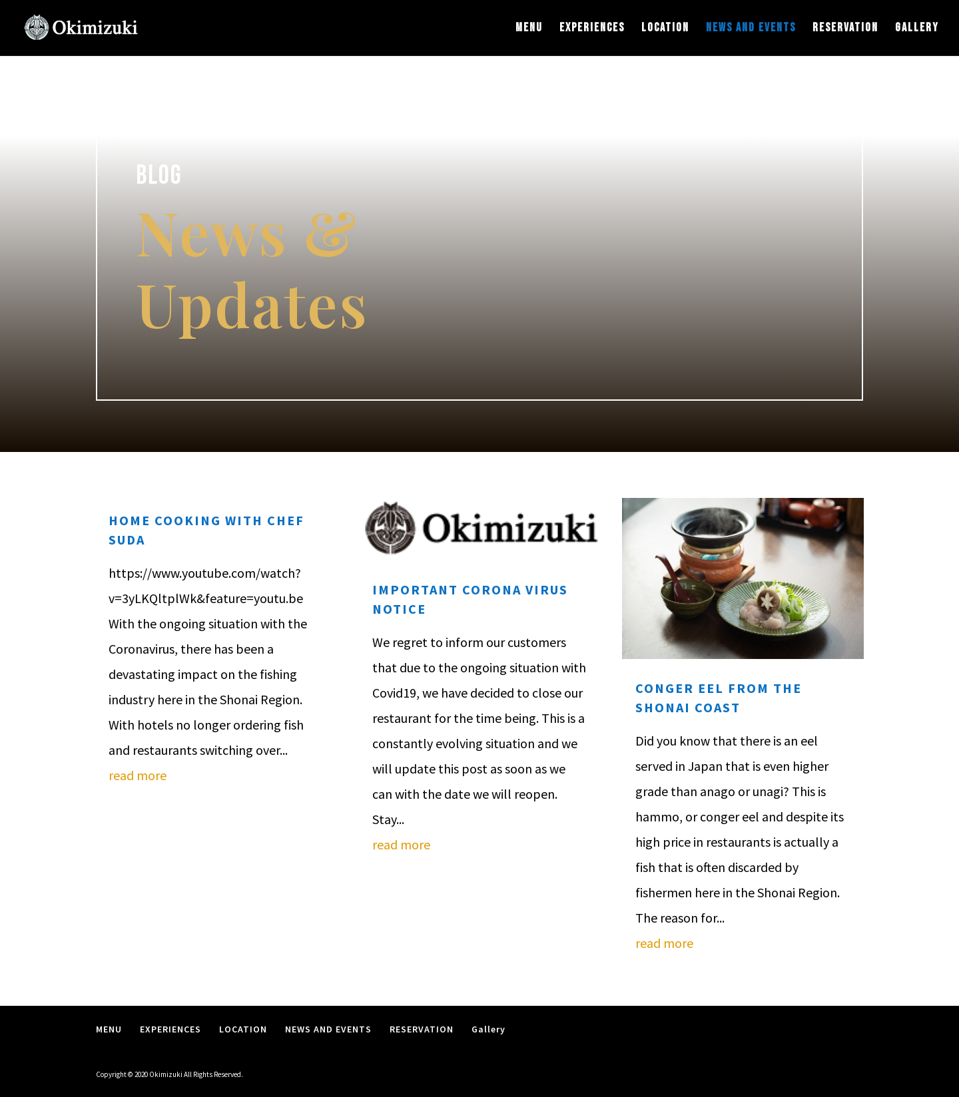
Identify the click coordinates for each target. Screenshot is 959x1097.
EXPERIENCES (592, 29)
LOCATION (665, 29)
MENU (529, 29)
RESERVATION (845, 29)
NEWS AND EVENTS (751, 29)
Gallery (917, 29)
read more (137, 775)
